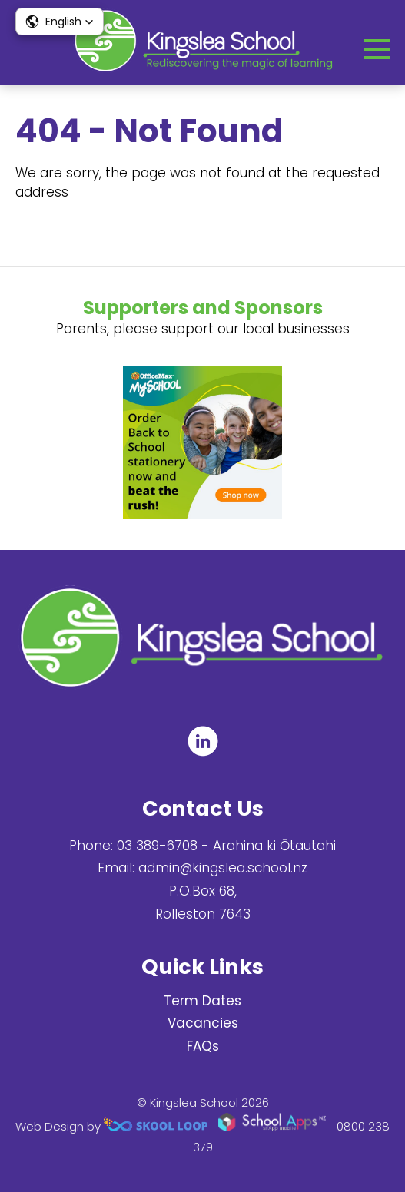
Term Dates (202, 1001)
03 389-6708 (157, 845)
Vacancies (203, 1023)
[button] (59, 21)
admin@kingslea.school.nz (222, 868)
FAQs (203, 1046)
